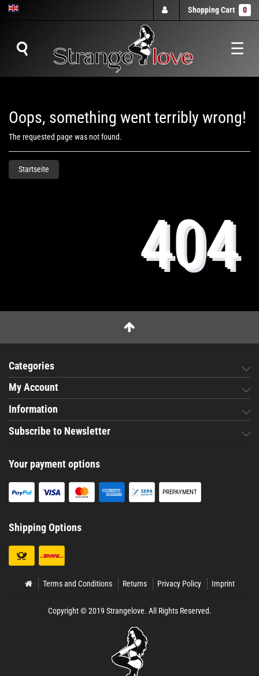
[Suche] (22, 49)
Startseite (33, 169)
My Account (33, 387)
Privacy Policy (179, 583)
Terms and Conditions (77, 583)
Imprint (223, 583)
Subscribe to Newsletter (59, 431)
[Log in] (166, 10)
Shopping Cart (219, 10)
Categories (31, 366)
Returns (135, 583)
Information (33, 409)
